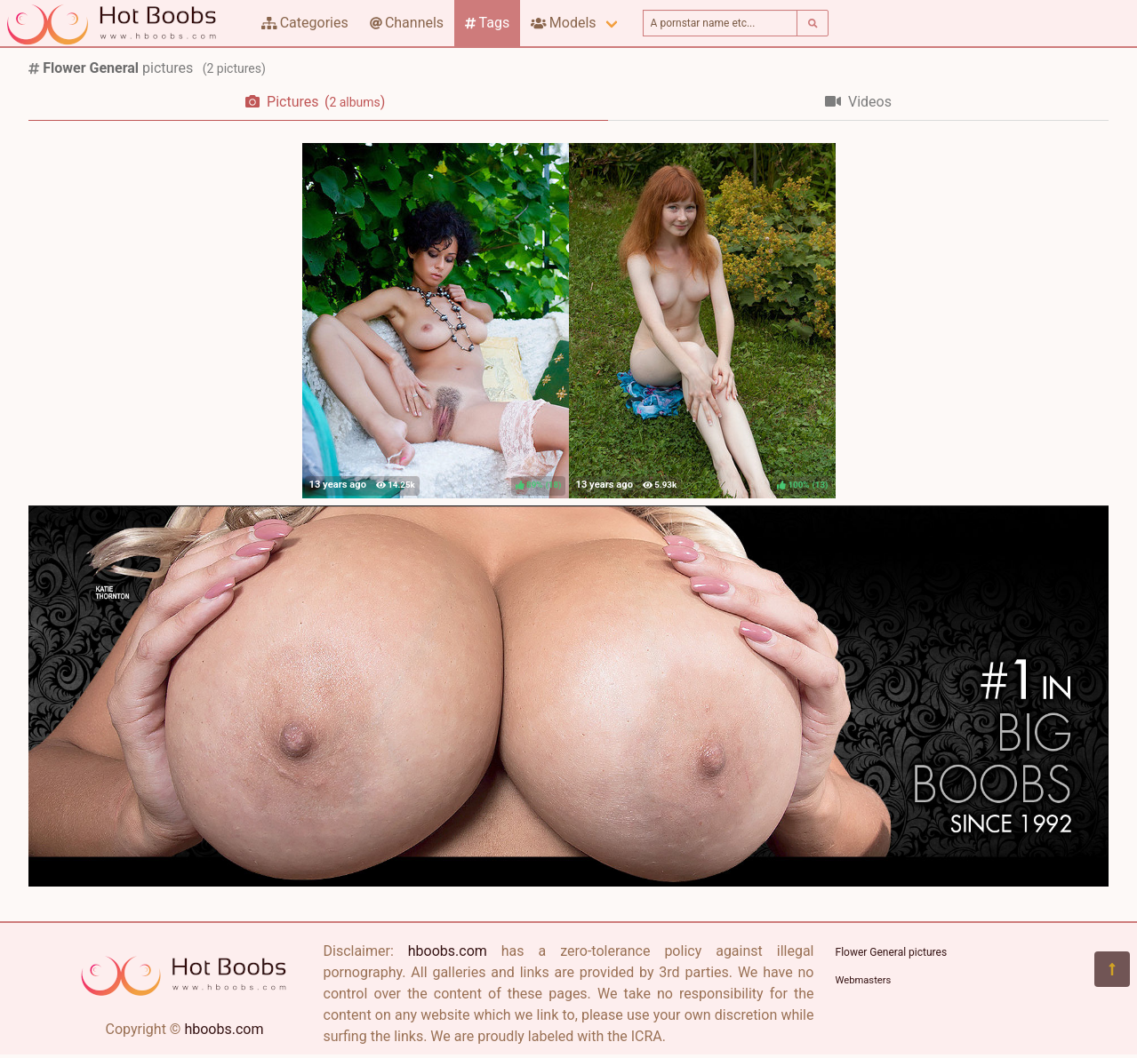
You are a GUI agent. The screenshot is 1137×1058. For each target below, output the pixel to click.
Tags (487, 22)
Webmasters (864, 980)
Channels (407, 22)
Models (563, 22)
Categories (304, 22)
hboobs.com (223, 1029)
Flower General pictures (892, 952)
